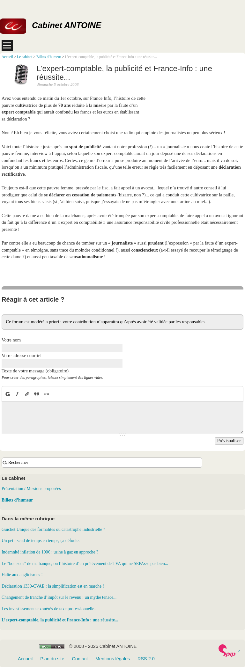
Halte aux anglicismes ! (22, 574)
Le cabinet (24, 57)
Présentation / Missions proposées (31, 488)
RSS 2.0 (146, 658)
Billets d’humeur (48, 57)
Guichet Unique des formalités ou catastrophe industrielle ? (53, 529)
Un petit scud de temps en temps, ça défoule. (41, 540)
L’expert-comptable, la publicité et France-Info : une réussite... (60, 620)
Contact (80, 658)
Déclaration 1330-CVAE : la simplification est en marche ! (53, 586)
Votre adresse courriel (21, 355)
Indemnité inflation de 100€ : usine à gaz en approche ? (50, 552)
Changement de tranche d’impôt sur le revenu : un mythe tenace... (59, 597)
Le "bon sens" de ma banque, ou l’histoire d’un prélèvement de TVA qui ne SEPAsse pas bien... (85, 563)
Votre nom (11, 339)
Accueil (7, 57)
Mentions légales (112, 658)
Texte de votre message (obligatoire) (35, 370)
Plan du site (52, 658)
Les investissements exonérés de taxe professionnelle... (50, 608)
